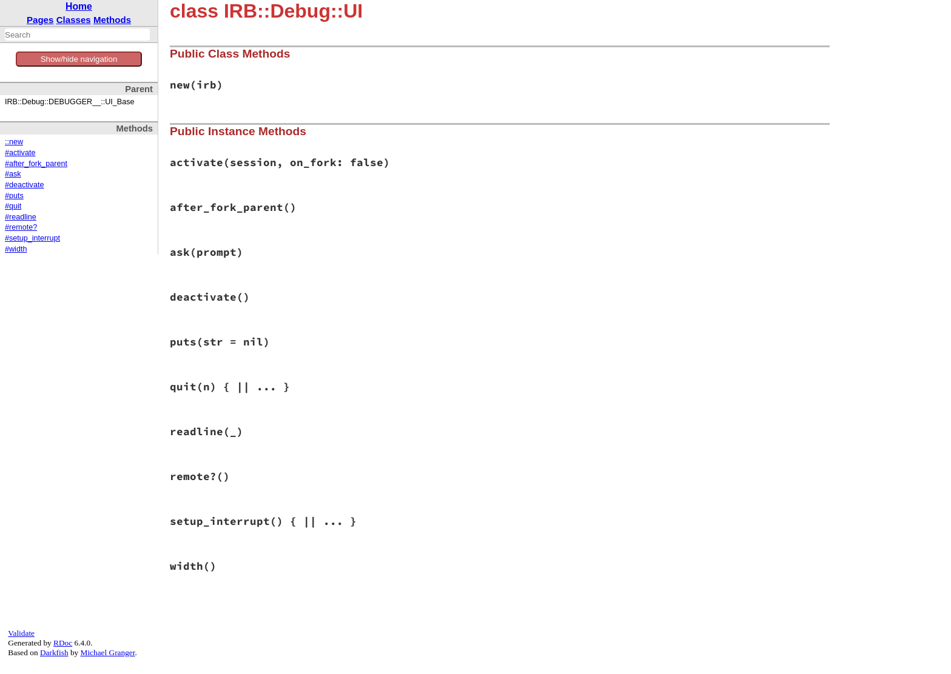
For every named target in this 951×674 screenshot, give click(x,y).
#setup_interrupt (32, 238)
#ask (13, 174)
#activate (20, 152)
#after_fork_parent (36, 163)
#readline (20, 217)
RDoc (62, 642)
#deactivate (24, 185)
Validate (21, 633)
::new (14, 142)
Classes (73, 20)
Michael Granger (108, 652)
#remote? (21, 227)
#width (16, 249)
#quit (13, 206)
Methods (112, 20)
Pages (40, 20)
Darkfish (54, 652)
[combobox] (77, 34)
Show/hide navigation (79, 59)
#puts (14, 196)
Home (79, 6)
